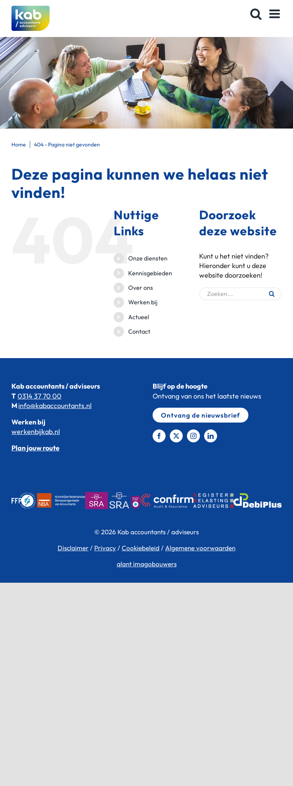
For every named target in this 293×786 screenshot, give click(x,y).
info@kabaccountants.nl (55, 405)
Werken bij (143, 302)
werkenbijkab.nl (35, 431)
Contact (139, 331)
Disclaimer (73, 548)
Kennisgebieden (150, 273)
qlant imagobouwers (147, 564)
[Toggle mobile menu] (275, 14)
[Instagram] (193, 435)
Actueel (138, 317)
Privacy (105, 548)
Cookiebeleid (140, 548)
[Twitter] (176, 435)
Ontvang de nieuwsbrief (200, 415)
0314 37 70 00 (39, 396)
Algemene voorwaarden (200, 548)
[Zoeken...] (240, 294)
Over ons (140, 287)
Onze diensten (147, 258)
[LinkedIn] (210, 435)
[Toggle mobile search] (256, 14)
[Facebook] (159, 435)
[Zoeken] (272, 293)
